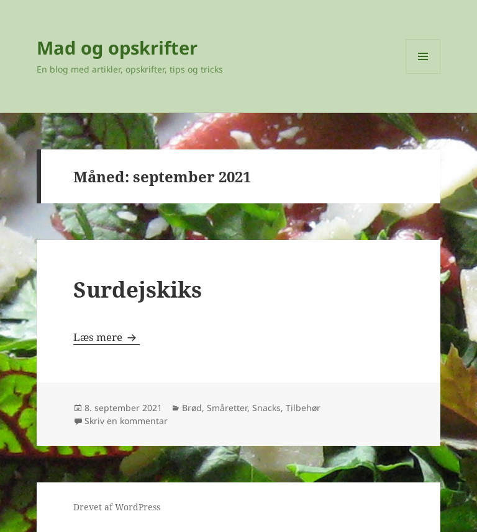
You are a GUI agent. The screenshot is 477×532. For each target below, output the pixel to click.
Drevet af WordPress (116, 507)
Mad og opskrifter (117, 47)
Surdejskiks (137, 289)
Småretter (227, 408)
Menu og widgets (423, 73)
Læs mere (106, 337)
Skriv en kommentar (126, 421)
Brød (192, 408)
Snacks (266, 408)
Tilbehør (303, 408)
